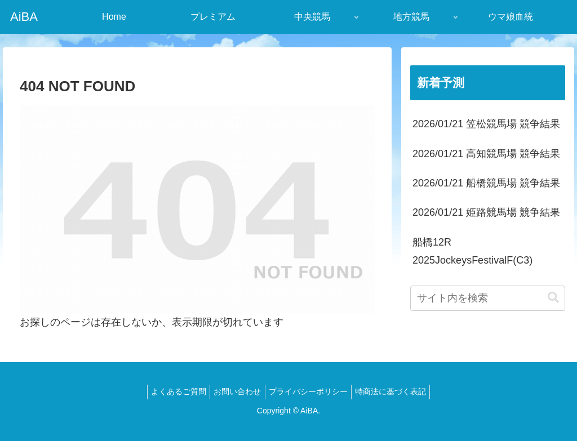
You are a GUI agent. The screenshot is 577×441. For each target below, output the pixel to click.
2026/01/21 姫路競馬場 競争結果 (486, 212)
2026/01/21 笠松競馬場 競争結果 (486, 124)
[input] (487, 298)
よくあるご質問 (172, 391)
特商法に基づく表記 (397, 391)
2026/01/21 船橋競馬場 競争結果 (486, 183)
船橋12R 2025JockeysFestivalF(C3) (472, 251)
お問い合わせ (235, 391)
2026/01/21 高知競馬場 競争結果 (486, 153)
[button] (553, 297)
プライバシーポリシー (310, 391)
